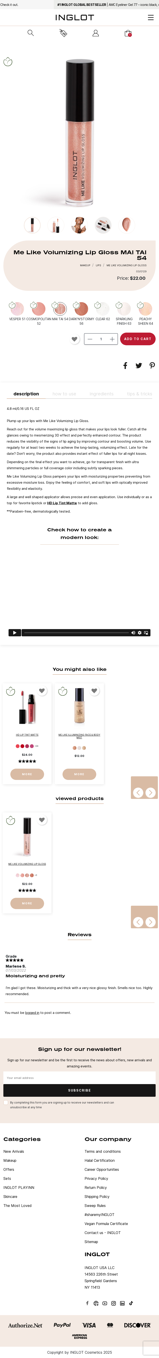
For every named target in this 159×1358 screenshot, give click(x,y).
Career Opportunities (102, 1169)
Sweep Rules (95, 1205)
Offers (8, 1169)
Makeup (9, 1160)
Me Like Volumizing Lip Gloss (27, 864)
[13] (27, 746)
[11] (18, 746)
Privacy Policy (96, 1178)
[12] (22, 746)
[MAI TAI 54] (60, 311)
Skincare (10, 1196)
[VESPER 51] (17, 311)
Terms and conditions (103, 1151)
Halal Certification (100, 1160)
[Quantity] (101, 339)
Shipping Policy (97, 1196)
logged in (32, 1012)
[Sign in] (96, 33)
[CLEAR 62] (103, 311)
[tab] (79, 522)
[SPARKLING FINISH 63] (124, 313)
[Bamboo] (74, 748)
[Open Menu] (151, 17)
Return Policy (96, 1187)
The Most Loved (17, 1205)
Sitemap (91, 1241)
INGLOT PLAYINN (18, 1187)
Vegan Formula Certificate (106, 1223)
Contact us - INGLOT (103, 1232)
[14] (32, 746)
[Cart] (128, 33)
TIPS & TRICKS (139, 394)
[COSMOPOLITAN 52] (39, 313)
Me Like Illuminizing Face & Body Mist (79, 736)
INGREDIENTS (102, 394)
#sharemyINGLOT (99, 1214)
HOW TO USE (64, 394)
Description (26, 394)
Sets (7, 1178)
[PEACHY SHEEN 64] (145, 313)
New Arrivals (13, 1151)
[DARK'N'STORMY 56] (81, 313)
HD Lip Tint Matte (62, 503)
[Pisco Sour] (84, 748)
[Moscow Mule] (79, 748)
